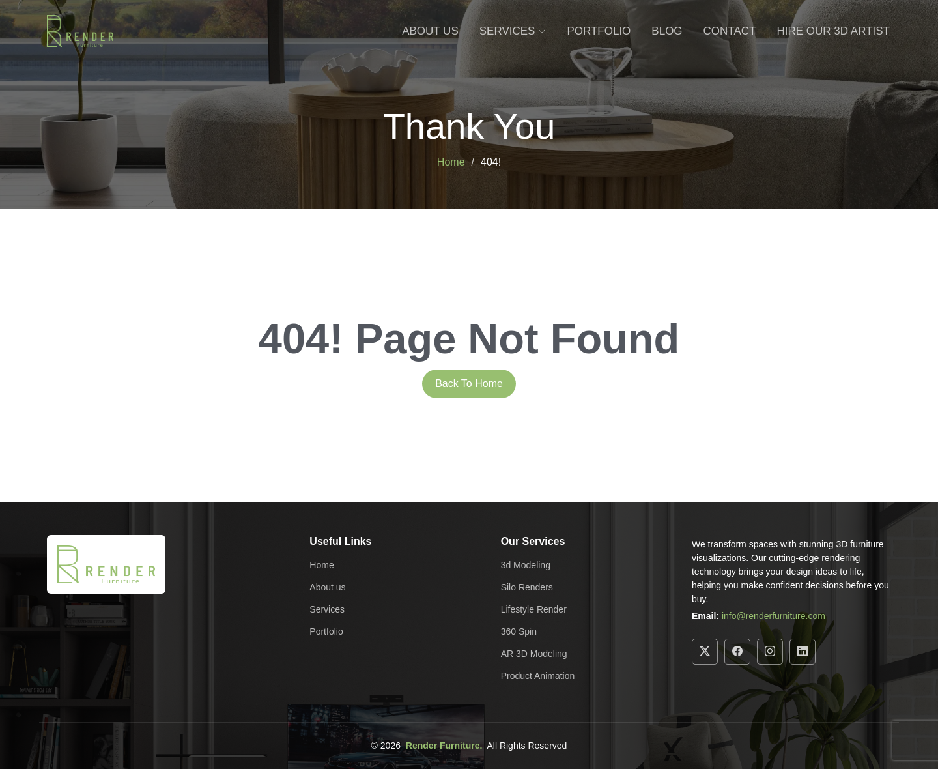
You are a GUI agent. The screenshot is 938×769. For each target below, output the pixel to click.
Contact (730, 31)
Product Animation (538, 675)
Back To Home (469, 383)
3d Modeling (525, 565)
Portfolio (599, 31)
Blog (666, 31)
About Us (430, 31)
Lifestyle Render (534, 609)
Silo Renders (527, 587)
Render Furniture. (444, 745)
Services (327, 609)
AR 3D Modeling (534, 653)
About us (327, 587)
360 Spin (519, 631)
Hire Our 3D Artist (833, 31)
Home (451, 161)
